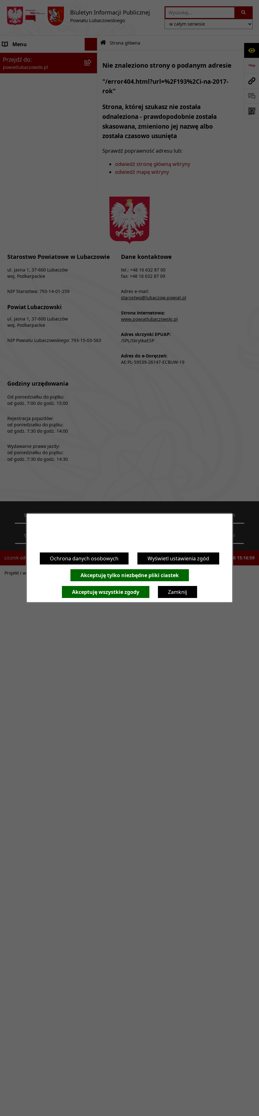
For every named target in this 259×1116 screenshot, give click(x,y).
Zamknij (177, 591)
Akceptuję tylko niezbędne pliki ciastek (130, 575)
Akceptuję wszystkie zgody (105, 591)
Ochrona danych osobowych (84, 558)
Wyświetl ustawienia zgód (178, 558)
